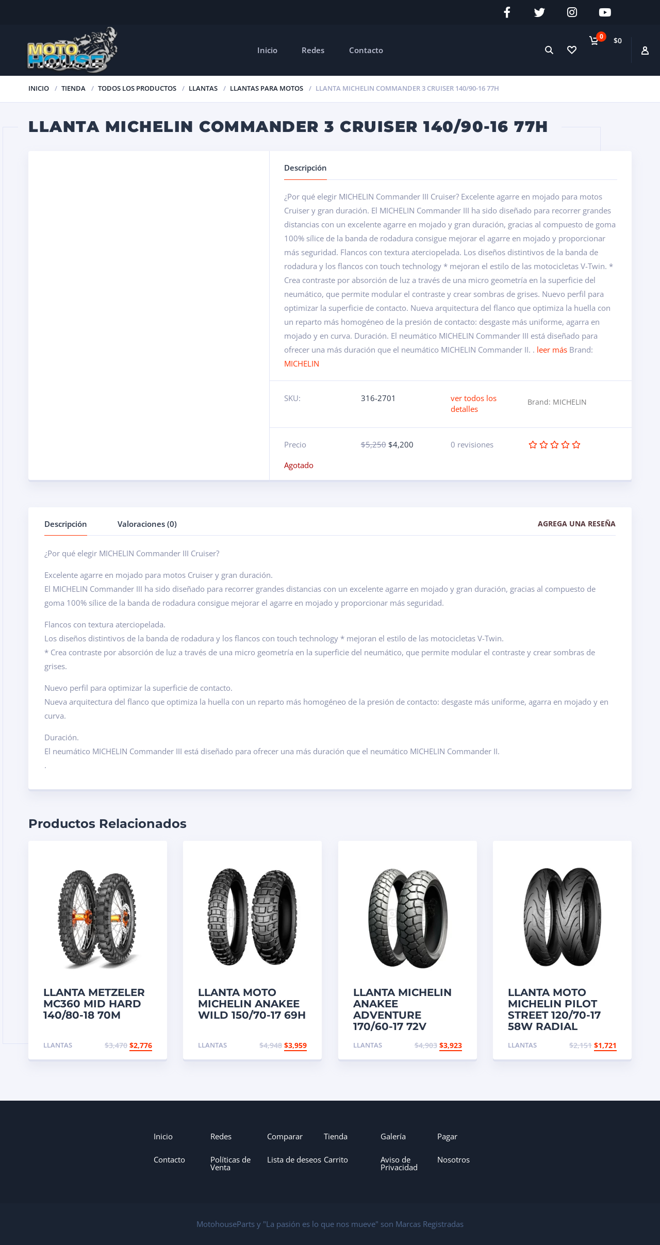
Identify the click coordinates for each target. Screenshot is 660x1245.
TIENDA (73, 87)
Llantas (203, 87)
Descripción (65, 523)
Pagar (447, 1135)
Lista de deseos (294, 1158)
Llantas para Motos (266, 87)
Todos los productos (137, 87)
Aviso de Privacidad (399, 1162)
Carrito (336, 1158)
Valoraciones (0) (147, 523)
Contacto (366, 49)
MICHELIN (301, 362)
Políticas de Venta (230, 1162)
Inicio (267, 49)
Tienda (336, 1135)
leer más (552, 348)
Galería (393, 1135)
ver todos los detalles (474, 402)
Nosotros (453, 1158)
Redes (313, 49)
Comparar (285, 1135)
